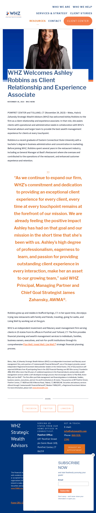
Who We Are (61, 7)
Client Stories (81, 13)
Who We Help (82, 7)
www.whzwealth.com (40, 388)
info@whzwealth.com (75, 431)
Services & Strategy (52, 13)
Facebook (31, 408)
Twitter (48, 408)
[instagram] (80, 459)
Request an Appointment (74, 448)
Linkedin (66, 408)
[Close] (93, 463)
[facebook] (67, 459)
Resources (38, 21)
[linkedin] (73, 459)
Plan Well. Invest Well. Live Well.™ (39, 344)
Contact (54, 21)
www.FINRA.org (17, 488)
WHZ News (30, 102)
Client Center (78, 21)
